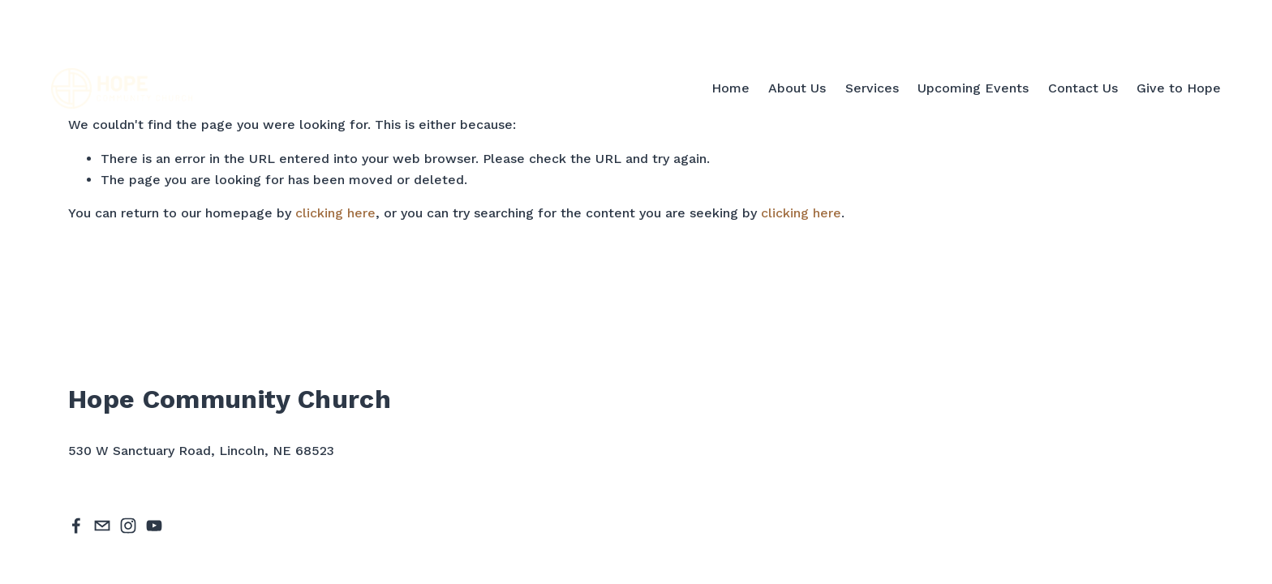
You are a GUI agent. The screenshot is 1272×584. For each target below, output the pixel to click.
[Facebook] (76, 525)
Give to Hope (1179, 88)
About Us (797, 88)
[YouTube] (154, 525)
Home (730, 88)
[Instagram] (128, 525)
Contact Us (1083, 88)
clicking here (335, 213)
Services (872, 88)
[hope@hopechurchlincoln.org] (102, 525)
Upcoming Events (973, 88)
